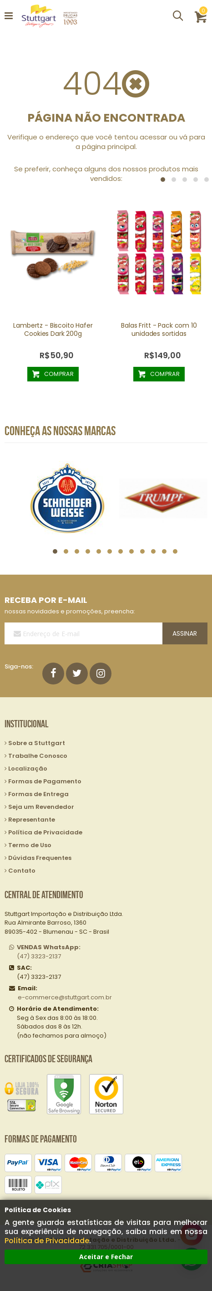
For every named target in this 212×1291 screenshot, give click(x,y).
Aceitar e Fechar (106, 1256)
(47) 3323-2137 (49, 952)
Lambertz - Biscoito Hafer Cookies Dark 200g (52, 329)
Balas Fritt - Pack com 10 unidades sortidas (159, 329)
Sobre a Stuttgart (36, 743)
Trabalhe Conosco (37, 755)
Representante (31, 819)
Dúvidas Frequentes (39, 858)
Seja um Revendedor (41, 806)
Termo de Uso (29, 845)
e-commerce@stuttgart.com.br (65, 997)
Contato (21, 870)
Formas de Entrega (38, 794)
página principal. (109, 146)
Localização (27, 768)
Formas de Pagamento (44, 781)
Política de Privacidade (47, 1240)
